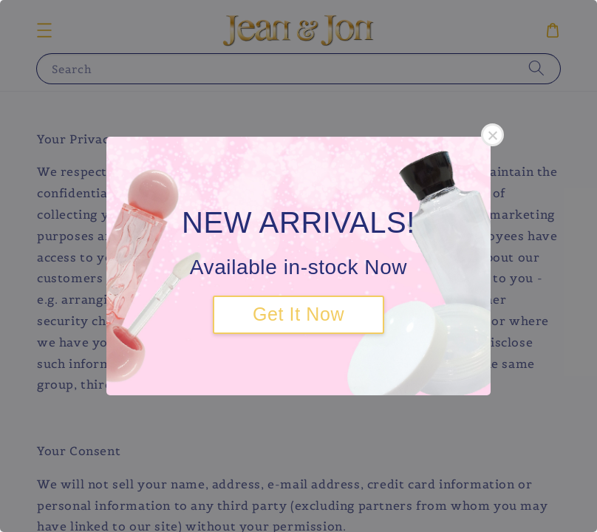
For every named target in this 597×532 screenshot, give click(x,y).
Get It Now (298, 314)
